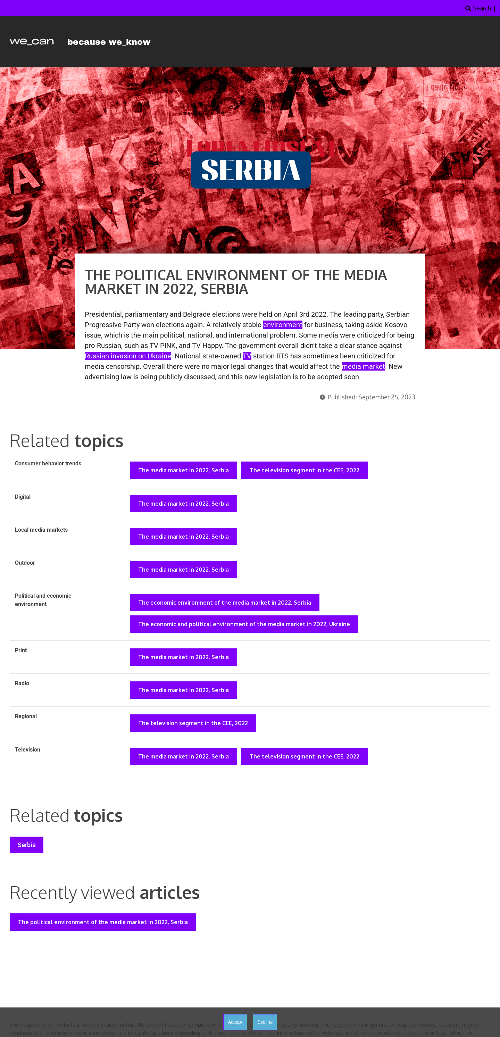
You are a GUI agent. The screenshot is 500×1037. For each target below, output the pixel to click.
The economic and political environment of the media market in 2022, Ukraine (245, 627)
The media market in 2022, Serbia (184, 470)
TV (247, 356)
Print (21, 654)
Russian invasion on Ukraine (128, 356)
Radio (22, 688)
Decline (265, 1022)
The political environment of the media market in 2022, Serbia (104, 929)
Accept (235, 1022)
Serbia (27, 851)
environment (282, 325)
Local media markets (41, 531)
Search (478, 8)
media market (363, 366)
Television (27, 755)
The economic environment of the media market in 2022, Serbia (225, 605)
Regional (26, 721)
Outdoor (25, 564)
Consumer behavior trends (48, 463)
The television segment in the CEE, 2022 (306, 470)
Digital (23, 497)
